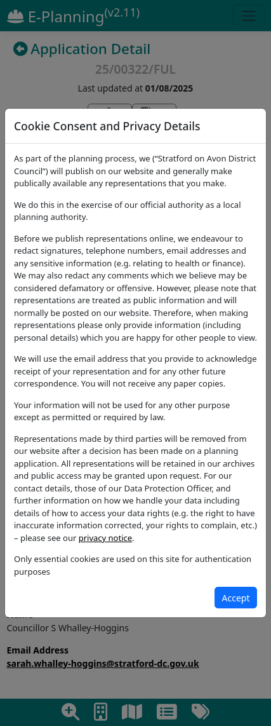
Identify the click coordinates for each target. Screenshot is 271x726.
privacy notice (105, 538)
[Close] (236, 597)
